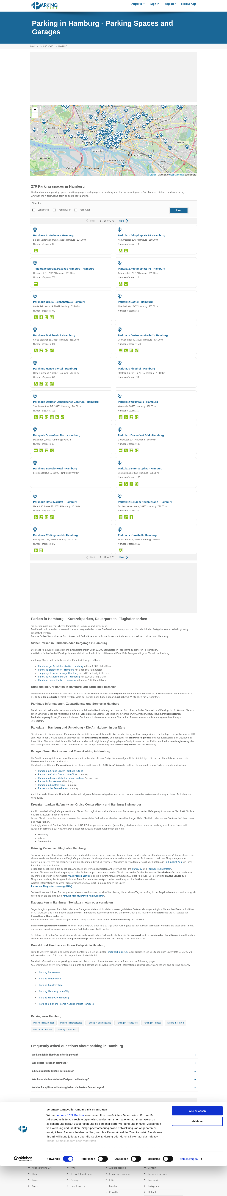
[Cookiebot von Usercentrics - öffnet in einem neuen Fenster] (22, 1189)
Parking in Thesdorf (42, 1029)
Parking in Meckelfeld (127, 1022)
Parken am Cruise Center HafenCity (57, 774)
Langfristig (43, 209)
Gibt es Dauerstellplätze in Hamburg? (53, 1071)
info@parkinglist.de (118, 951)
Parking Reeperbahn (50, 978)
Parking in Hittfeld (152, 1022)
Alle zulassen (197, 1141)
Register (170, 4)
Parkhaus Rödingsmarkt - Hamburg (55, 535)
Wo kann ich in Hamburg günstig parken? (55, 1054)
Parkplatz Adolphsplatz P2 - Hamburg (141, 235)
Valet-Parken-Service (79, 875)
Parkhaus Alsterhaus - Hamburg (53, 235)
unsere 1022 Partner (70, 1145)
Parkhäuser (65, 209)
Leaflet (153, 175)
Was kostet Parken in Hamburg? (50, 1062)
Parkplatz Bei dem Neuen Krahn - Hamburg (145, 501)
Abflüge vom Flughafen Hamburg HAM (83, 895)
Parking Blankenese (49, 972)
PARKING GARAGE (99, 229)
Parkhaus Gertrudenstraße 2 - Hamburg (143, 335)
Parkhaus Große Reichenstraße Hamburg (59, 301)
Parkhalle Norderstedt (159, 868)
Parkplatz (85, 209)
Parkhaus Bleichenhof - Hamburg (54, 335)
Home (32, 46)
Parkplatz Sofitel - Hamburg (135, 301)
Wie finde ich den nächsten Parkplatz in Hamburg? (60, 1079)
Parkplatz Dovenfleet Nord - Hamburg (56, 435)
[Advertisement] (113, 77)
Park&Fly (137, 868)
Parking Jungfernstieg (51, 985)
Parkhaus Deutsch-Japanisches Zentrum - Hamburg (66, 401)
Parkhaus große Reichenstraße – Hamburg (61, 666)
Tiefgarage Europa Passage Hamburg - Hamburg (64, 268)
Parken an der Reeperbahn (52, 788)
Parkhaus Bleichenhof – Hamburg (56, 669)
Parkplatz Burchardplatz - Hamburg (140, 468)
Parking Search (47, 46)
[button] (170, 148)
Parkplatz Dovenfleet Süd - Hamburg (141, 435)
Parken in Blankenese (49, 781)
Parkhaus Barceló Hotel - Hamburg (55, 468)
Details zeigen (189, 1188)
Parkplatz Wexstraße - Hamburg (138, 401)
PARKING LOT (186, 229)
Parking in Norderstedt (71, 1022)
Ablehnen (197, 1151)
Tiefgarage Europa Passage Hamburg (58, 673)
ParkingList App (173, 861)
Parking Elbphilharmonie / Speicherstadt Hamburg (66, 1003)
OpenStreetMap (176, 175)
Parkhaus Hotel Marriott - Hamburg (55, 501)
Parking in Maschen (67, 1029)
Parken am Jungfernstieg (51, 784)
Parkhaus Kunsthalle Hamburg (137, 535)
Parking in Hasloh (175, 1022)
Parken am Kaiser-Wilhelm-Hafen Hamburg (61, 778)
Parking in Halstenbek (43, 1022)
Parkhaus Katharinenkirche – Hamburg (59, 676)
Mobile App (188, 4)
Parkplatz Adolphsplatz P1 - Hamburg (141, 268)
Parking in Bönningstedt (99, 1022)
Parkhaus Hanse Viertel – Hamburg (57, 680)
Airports (138, 4)
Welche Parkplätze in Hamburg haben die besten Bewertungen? (68, 1087)
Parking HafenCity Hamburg (54, 997)
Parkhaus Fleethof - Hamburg (136, 368)
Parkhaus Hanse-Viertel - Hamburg (55, 368)
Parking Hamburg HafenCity (54, 991)
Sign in (154, 4)
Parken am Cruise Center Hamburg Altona (60, 770)
